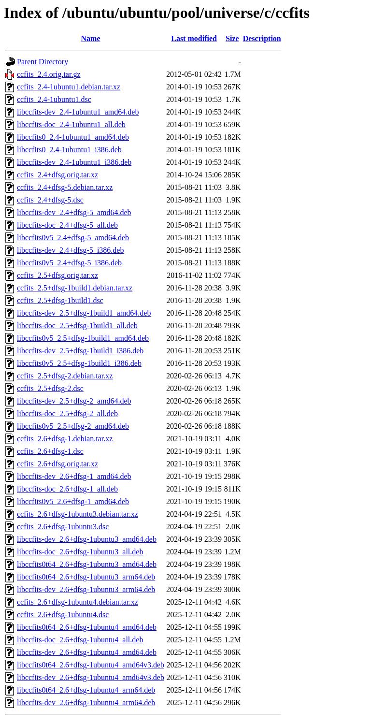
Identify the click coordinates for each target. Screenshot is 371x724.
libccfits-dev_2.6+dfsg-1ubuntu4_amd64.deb (87, 652)
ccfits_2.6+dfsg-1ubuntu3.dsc (63, 526)
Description (262, 38)
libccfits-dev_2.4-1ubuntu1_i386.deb (74, 162)
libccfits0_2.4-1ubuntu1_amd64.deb (73, 137)
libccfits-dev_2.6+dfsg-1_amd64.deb (74, 476)
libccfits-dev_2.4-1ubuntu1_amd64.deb (78, 112)
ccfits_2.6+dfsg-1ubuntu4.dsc (63, 614)
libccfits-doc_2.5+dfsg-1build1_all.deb (77, 325)
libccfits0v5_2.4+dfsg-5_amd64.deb (73, 237)
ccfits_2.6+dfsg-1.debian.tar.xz (65, 438)
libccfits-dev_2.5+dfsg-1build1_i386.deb (80, 351)
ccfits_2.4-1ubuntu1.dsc (54, 99)
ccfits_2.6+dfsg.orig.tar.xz (57, 464)
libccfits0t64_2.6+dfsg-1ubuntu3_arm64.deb (86, 577)
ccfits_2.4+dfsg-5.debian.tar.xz (65, 187)
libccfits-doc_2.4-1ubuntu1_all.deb (71, 124)
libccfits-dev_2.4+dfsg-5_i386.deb (70, 250)
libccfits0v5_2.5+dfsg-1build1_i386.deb (79, 363)
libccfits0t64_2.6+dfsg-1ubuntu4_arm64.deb (86, 690)
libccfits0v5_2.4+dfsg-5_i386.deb (69, 263)
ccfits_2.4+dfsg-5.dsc (50, 200)
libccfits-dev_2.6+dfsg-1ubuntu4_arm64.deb (86, 702)
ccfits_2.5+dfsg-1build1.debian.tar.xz (74, 288)
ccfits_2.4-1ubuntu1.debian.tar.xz (68, 87)
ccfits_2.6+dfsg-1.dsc (50, 451)
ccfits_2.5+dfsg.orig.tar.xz (57, 275)
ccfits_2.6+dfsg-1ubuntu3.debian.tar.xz (77, 514)
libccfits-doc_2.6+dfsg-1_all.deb (67, 489)
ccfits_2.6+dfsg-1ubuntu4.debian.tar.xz (77, 602)
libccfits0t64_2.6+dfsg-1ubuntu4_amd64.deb (87, 627)
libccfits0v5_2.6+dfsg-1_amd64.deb (73, 501)
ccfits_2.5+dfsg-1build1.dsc (60, 300)
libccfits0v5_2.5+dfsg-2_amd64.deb (73, 426)
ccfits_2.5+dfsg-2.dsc (50, 388)
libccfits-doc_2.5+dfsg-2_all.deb (67, 413)
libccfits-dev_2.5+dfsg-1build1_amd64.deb (84, 313)
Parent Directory (42, 62)
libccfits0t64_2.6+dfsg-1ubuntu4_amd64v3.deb (90, 665)
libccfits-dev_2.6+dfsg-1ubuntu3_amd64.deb (87, 539)
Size (232, 38)
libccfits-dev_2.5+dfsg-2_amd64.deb (74, 401)
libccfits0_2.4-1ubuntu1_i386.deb (69, 149)
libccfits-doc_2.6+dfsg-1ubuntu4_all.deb (80, 640)
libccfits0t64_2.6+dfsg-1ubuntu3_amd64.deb (87, 564)
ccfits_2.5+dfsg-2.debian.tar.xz (65, 376)
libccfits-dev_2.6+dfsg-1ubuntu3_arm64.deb (86, 589)
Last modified (194, 38)
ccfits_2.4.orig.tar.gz (49, 74)
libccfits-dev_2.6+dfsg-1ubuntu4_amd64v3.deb (90, 677)
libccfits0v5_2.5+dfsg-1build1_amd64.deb (83, 338)
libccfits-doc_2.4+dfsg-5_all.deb (67, 225)
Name (90, 38)
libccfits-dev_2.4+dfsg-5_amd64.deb (74, 212)
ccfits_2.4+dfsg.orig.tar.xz (57, 175)
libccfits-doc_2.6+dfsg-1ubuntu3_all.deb (80, 552)
